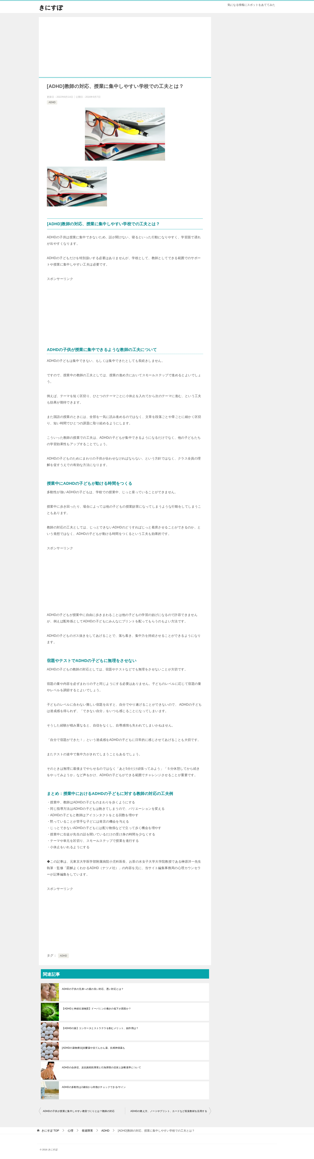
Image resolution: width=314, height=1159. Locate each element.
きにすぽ (51, 6)
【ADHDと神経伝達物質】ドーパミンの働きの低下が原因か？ (96, 1008)
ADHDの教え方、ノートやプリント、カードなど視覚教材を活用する (168, 1111)
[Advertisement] (125, 53)
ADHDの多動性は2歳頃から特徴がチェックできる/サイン (94, 1087)
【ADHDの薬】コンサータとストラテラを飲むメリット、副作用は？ (100, 1028)
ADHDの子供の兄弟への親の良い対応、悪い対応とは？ (93, 989)
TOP (50, 1130)
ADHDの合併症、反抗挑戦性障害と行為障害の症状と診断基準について (101, 1067)
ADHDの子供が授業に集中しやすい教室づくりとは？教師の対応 (79, 1111)
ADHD (52, 102)
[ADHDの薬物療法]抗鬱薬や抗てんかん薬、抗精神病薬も (93, 1047)
